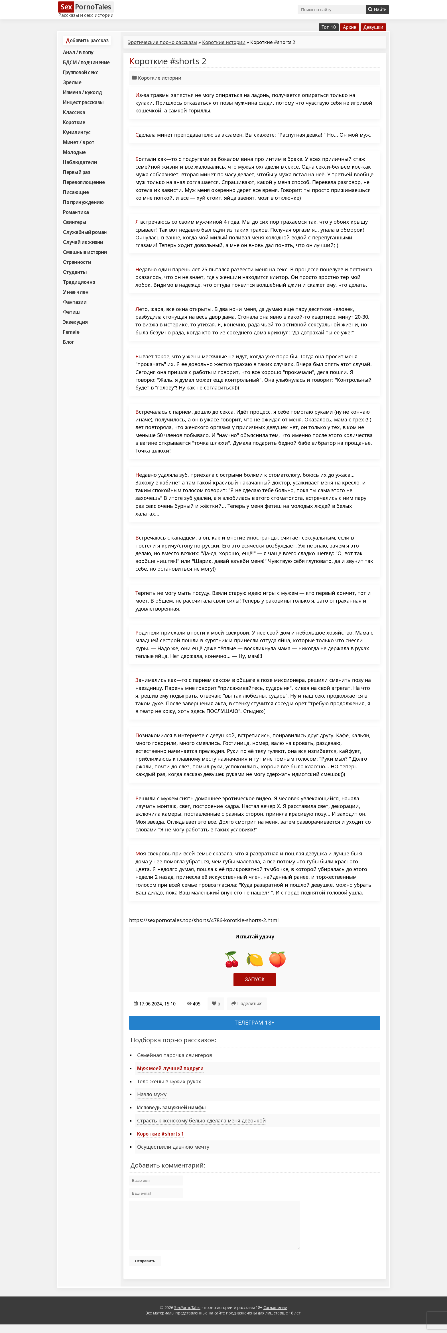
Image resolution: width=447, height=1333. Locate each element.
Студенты (75, 271)
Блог (68, 341)
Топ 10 (329, 27)
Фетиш (71, 311)
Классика (74, 112)
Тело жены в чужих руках (169, 1081)
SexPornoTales (187, 1316)
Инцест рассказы (83, 102)
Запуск (255, 979)
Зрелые (72, 82)
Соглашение (275, 1316)
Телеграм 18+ (255, 1022)
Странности (77, 261)
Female (71, 331)
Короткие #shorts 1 (160, 1133)
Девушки (373, 27)
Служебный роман (85, 232)
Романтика (76, 212)
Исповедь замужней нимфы (171, 1107)
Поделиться (247, 1003)
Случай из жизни (83, 242)
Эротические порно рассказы (162, 42)
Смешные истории (85, 252)
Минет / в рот (78, 142)
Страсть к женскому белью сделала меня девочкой (201, 1120)
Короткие (74, 122)
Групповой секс (80, 72)
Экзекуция (75, 321)
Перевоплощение (84, 182)
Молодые (74, 152)
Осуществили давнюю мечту (173, 1146)
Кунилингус (76, 132)
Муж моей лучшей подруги (170, 1068)
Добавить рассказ (87, 40)
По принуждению (83, 202)
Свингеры (74, 222)
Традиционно (79, 281)
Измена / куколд (82, 92)
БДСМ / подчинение (86, 62)
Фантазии (74, 301)
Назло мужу (151, 1094)
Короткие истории (223, 42)
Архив (349, 27)
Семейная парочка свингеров (174, 1055)
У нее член (75, 291)
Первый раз (76, 172)
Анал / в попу (78, 52)
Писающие (76, 192)
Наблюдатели (80, 162)
